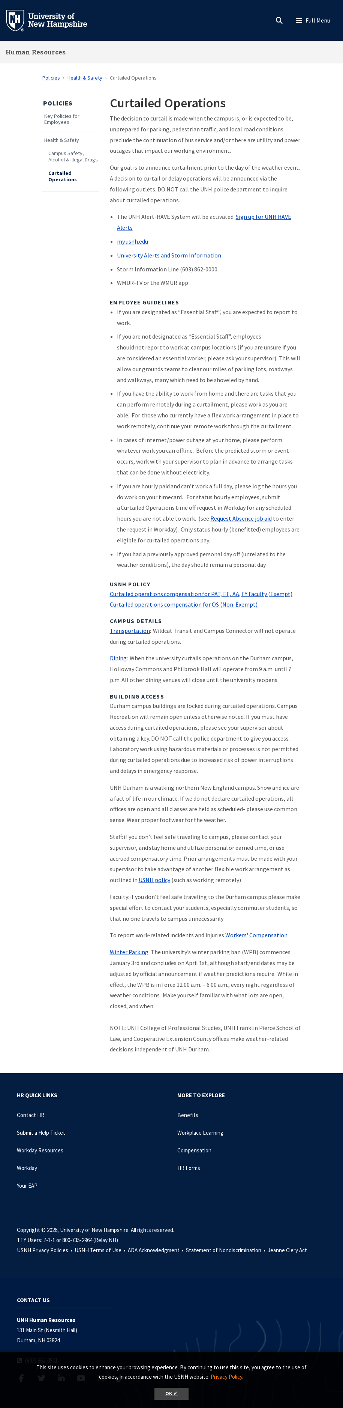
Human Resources (36, 52)
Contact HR (30, 1115)
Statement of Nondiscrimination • (226, 1250)
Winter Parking (129, 952)
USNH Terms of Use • (101, 1250)
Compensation (194, 1150)
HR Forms (188, 1168)
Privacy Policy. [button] (227, 1376)
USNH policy (154, 880)
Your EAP (27, 1185)
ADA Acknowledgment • (156, 1250)
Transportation (130, 630)
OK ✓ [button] (171, 1393)
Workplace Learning (200, 1132)
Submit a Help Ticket (41, 1132)
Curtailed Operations (62, 176)
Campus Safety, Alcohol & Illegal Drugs (73, 156)
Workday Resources (40, 1150)
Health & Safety (84, 77)
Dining (118, 658)
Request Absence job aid (241, 518)
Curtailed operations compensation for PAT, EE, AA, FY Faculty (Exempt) (201, 594)
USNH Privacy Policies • (45, 1250)
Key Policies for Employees (61, 119)
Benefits (187, 1115)
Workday (27, 1168)
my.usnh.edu (132, 241)
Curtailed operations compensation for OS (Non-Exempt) (184, 604)
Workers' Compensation (256, 935)
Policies (51, 77)
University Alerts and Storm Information (169, 255)
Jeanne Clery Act (287, 1250)
